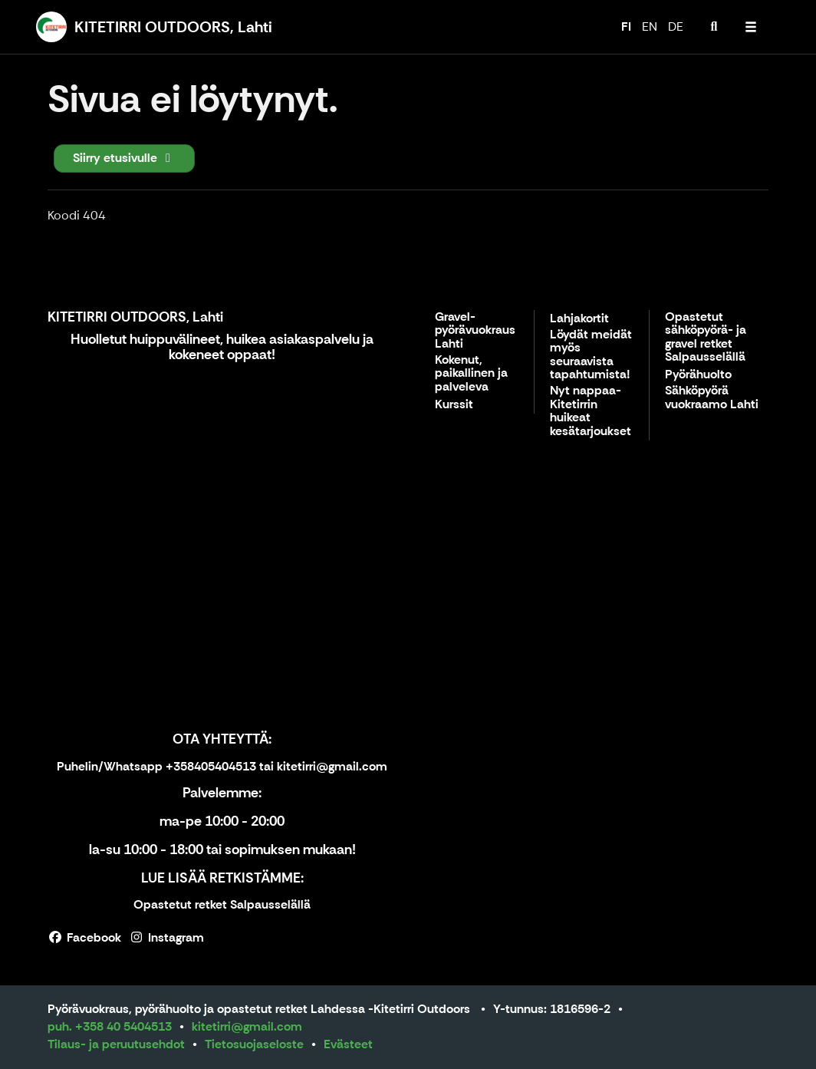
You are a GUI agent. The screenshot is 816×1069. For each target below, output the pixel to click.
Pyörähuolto (698, 375)
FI (626, 26)
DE (675, 26)
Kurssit (454, 405)
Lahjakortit (579, 319)
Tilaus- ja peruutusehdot (116, 1044)
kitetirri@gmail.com (247, 1026)
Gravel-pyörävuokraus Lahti (475, 330)
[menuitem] (714, 27)
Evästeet (348, 1044)
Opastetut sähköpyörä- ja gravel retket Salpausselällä (705, 337)
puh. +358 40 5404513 (110, 1026)
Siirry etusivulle (124, 158)
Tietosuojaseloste (254, 1044)
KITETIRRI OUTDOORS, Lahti (135, 317)
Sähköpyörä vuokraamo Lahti (711, 398)
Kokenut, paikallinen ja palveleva (471, 373)
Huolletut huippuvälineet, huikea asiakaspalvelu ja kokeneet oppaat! (222, 347)
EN (649, 26)
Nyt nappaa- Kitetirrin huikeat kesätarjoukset (590, 411)
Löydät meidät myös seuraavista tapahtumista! (591, 355)
